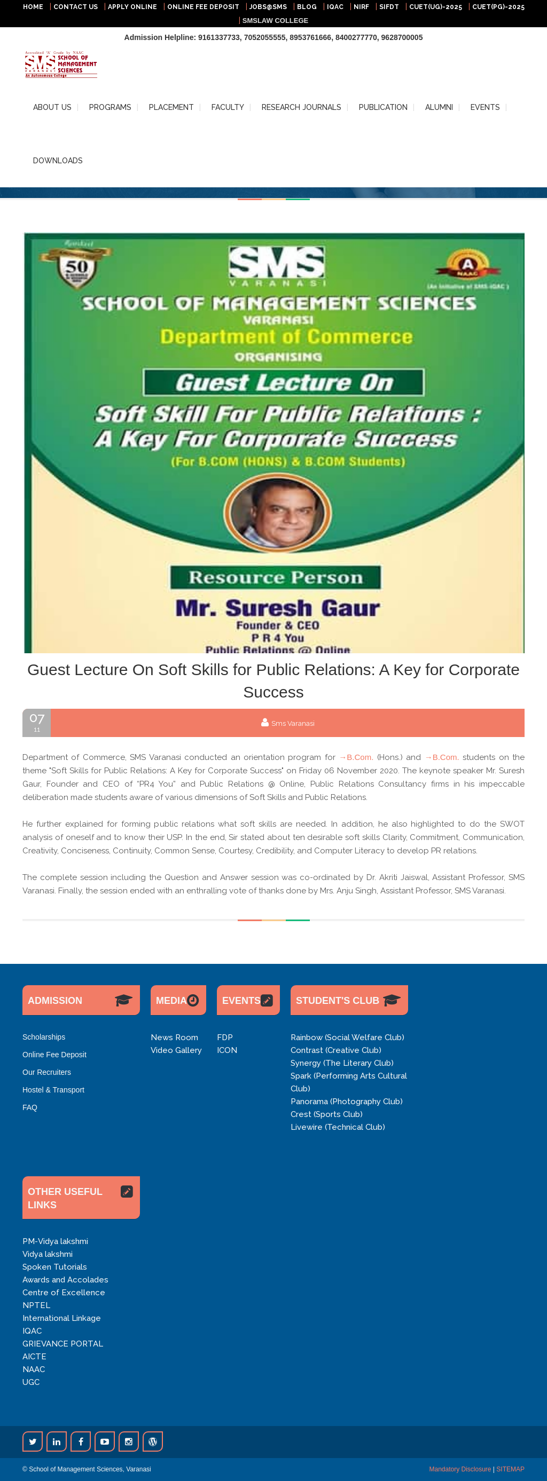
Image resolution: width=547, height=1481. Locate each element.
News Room (174, 1037)
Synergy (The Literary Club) (342, 1063)
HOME (33, 7)
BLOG (307, 7)
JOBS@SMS (268, 7)
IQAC (335, 7)
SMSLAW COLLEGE (276, 21)
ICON (227, 1050)
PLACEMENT (171, 107)
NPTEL (36, 1305)
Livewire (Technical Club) (338, 1127)
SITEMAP (510, 1469)
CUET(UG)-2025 (435, 7)
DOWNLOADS (58, 160)
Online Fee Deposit (54, 1054)
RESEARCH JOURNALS (301, 107)
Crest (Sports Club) (327, 1114)
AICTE (34, 1356)
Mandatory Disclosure (460, 1469)
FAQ (29, 1107)
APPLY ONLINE (132, 7)
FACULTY (228, 107)
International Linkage (61, 1318)
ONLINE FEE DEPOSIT (203, 7)
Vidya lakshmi (47, 1254)
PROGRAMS (110, 107)
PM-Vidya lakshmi (55, 1241)
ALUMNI (439, 107)
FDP (225, 1037)
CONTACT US (75, 7)
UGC (31, 1382)
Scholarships (43, 1037)
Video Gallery (176, 1050)
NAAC (33, 1369)
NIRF (361, 7)
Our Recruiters (46, 1072)
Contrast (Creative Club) (336, 1050)
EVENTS (485, 107)
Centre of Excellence (63, 1292)
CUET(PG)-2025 (498, 7)
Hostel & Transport (53, 1090)
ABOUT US (52, 107)
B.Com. (360, 757)
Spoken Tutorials (54, 1267)
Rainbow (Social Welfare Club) (347, 1037)
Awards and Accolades (65, 1280)
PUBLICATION (383, 107)
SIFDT (389, 7)
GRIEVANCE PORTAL (62, 1344)
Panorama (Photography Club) (347, 1101)
